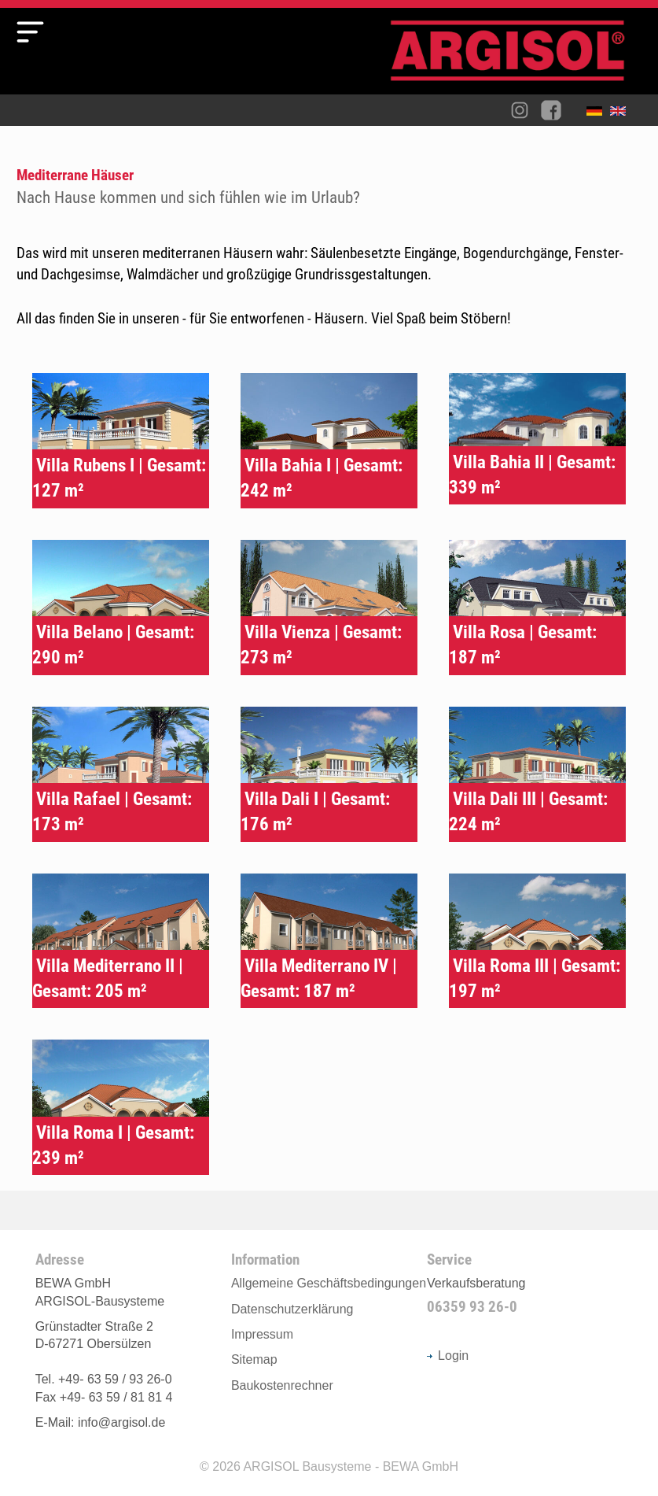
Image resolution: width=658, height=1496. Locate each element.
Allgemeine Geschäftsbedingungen (328, 1283)
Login (448, 1355)
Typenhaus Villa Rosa (537, 607)
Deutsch (598, 114)
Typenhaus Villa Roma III (537, 941)
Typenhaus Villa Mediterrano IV (329, 941)
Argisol (515, 57)
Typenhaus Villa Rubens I (120, 440)
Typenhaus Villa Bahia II (537, 438)
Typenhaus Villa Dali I (329, 774)
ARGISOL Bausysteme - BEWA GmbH (350, 1466)
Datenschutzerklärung (292, 1309)
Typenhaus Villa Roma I (120, 1107)
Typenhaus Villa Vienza (329, 607)
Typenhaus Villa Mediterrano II (120, 941)
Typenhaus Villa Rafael (120, 774)
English (622, 114)
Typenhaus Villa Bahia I (329, 440)
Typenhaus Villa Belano (120, 607)
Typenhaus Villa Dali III (537, 774)
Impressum (262, 1334)
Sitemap (254, 1359)
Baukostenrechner (282, 1385)
